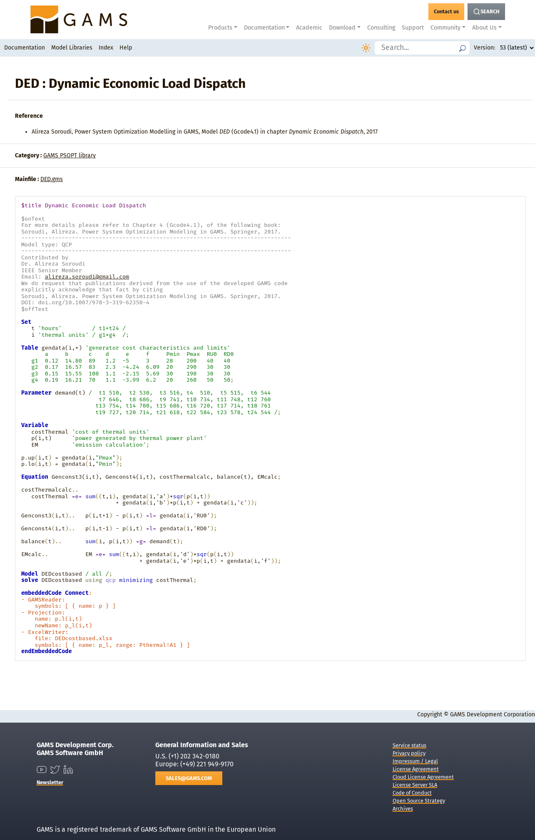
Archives (403, 808)
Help (125, 47)
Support (413, 27)
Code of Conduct (412, 793)
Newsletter (50, 782)
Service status (409, 745)
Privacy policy (409, 753)
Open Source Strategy (419, 801)
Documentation (24, 47)
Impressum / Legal (415, 761)
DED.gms (51, 179)
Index (106, 47)
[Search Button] (486, 11)
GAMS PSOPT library (69, 155)
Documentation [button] (264, 27)
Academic (309, 27)
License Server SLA (415, 785)
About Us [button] (484, 27)
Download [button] (342, 27)
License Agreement (416, 769)
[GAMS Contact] (446, 11)
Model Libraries (71, 47)
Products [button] (220, 27)
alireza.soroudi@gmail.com (87, 276)
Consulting (381, 27)
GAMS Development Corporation (492, 714)
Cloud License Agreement (423, 777)
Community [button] (445, 27)
